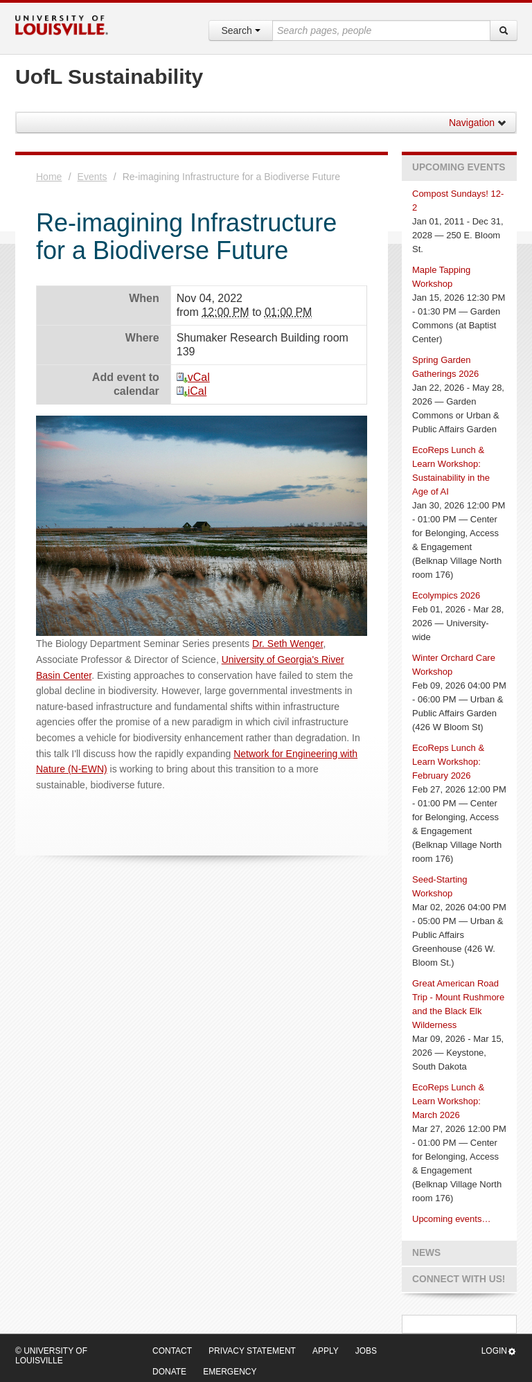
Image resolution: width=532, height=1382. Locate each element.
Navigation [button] (478, 122)
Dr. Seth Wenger (287, 643)
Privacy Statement (252, 1351)
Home (49, 176)
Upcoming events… (451, 1219)
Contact (172, 1351)
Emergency (229, 1371)
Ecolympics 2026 (446, 595)
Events (92, 176)
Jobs (366, 1351)
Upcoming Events (458, 167)
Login (499, 1351)
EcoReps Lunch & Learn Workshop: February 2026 (448, 762)
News (426, 1253)
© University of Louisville (51, 1355)
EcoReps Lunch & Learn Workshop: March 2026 (448, 1101)
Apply (325, 1351)
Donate (169, 1371)
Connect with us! (458, 1279)
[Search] (503, 30)
